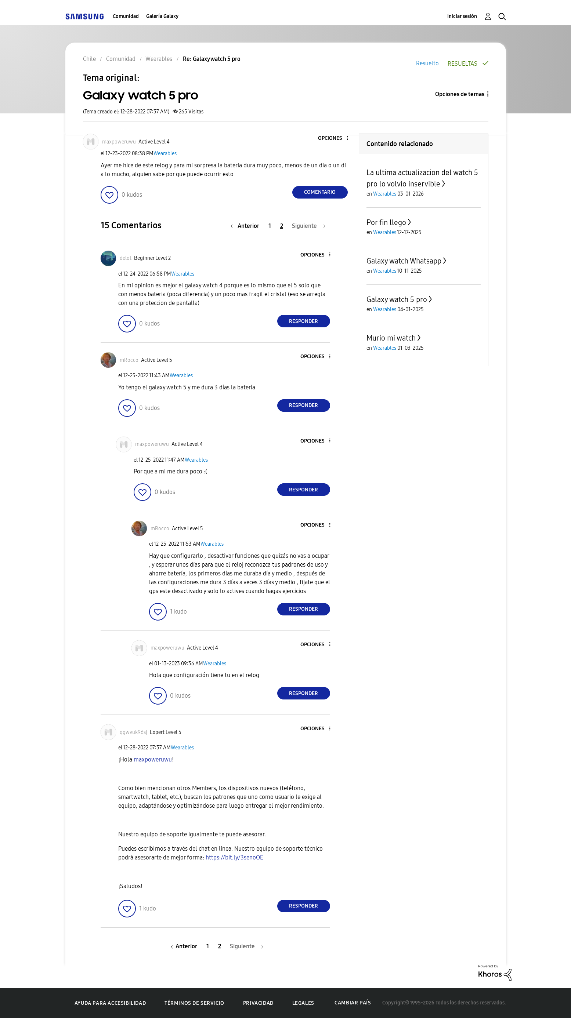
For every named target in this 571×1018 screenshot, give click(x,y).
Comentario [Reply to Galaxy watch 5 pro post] (320, 192)
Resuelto (427, 63)
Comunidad (126, 16)
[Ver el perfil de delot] (125, 258)
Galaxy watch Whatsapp (403, 261)
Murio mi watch (391, 338)
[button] (335, 138)
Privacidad (258, 1003)
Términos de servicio (194, 1003)
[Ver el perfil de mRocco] (129, 360)
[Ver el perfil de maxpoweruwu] (119, 142)
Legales (303, 1003)
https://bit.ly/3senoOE (235, 857)
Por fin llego (386, 222)
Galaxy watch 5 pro (396, 299)
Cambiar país (353, 1003)
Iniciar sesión (462, 16)
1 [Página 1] (269, 225)
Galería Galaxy (162, 16)
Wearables (165, 153)
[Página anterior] (247, 225)
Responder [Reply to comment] (303, 321)
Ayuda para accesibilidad (110, 1003)
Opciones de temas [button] (459, 94)
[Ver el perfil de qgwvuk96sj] (133, 732)
